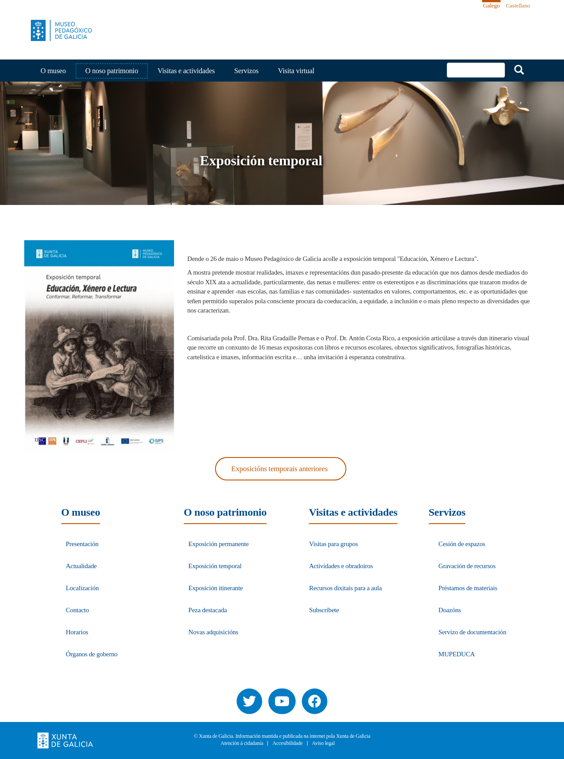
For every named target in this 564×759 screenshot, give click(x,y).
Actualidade (81, 565)
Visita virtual (296, 71)
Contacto (77, 610)
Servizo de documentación (472, 632)
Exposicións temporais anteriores (279, 469)
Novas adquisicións (213, 632)
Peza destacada (208, 610)
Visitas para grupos (333, 543)
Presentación (82, 543)
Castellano (518, 5)
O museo (53, 71)
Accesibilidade (287, 743)
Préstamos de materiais (467, 588)
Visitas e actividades (186, 71)
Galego (491, 5)
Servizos (246, 71)
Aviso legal (323, 743)
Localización (82, 588)
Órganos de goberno (91, 654)
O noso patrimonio (111, 71)
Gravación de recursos (467, 565)
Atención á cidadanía (241, 743)
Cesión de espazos (461, 543)
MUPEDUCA (456, 654)
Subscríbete (324, 610)
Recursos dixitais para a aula (345, 588)
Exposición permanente (219, 543)
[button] (99, 346)
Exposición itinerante (216, 588)
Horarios (77, 632)
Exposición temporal (215, 565)
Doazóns (449, 610)
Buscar (519, 69)
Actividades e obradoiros (341, 565)
